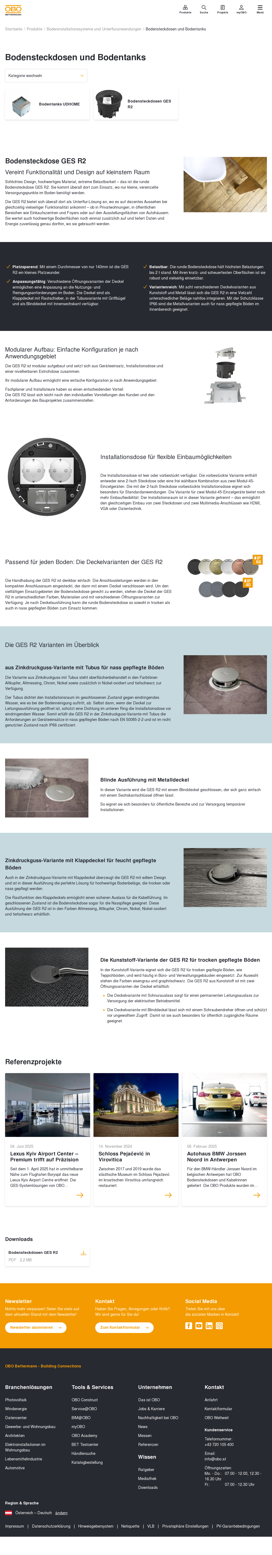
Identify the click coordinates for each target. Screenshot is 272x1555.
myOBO (78, 1426)
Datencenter (16, 1417)
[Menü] (260, 10)
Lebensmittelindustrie (23, 1459)
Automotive (15, 1468)
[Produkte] (185, 10)
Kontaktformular (218, 1409)
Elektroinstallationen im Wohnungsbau (25, 1447)
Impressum (14, 1526)
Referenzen (148, 1444)
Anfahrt (211, 1400)
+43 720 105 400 (219, 1444)
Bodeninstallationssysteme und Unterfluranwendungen (94, 29)
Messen (145, 1435)
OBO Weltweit (217, 1417)
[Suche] (204, 10)
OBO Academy (84, 1435)
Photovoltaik (16, 1400)
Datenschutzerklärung (51, 1526)
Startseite (13, 29)
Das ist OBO (149, 1400)
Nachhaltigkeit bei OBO (158, 1417)
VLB (150, 1526)
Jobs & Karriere (151, 1409)
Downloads (148, 1487)
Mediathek (147, 1478)
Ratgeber (146, 1469)
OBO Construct (85, 1400)
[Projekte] (223, 10)
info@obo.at (215, 1459)
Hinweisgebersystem (95, 1526)
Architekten (15, 1435)
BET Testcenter (85, 1444)
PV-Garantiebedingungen (238, 1526)
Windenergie (16, 1409)
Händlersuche (83, 1453)
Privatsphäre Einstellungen (185, 1526)
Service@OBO (84, 1409)
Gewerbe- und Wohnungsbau (30, 1426)
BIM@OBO (81, 1417)
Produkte (34, 29)
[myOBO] (241, 10)
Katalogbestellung (87, 1462)
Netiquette (130, 1526)
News (142, 1426)
